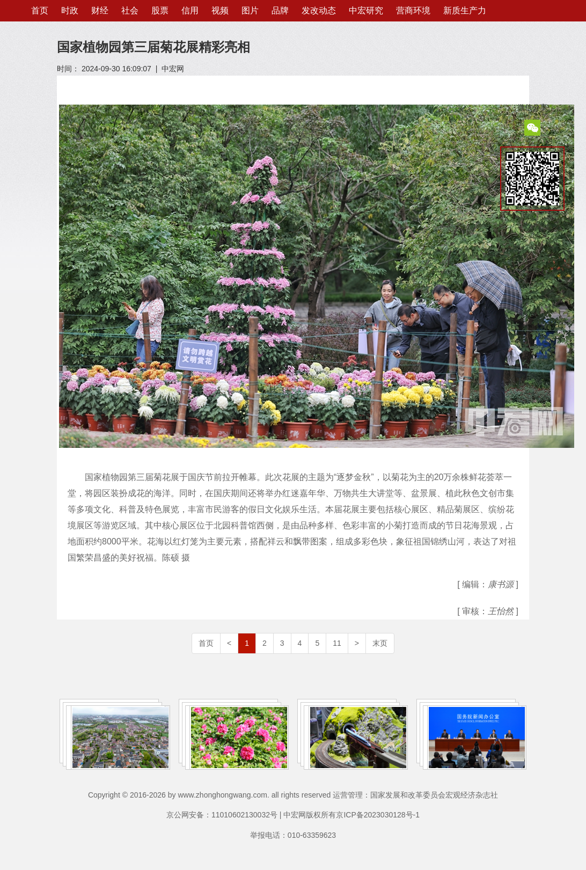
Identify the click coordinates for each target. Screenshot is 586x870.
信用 (190, 10)
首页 (39, 10)
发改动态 (319, 10)
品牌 (280, 10)
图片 (250, 10)
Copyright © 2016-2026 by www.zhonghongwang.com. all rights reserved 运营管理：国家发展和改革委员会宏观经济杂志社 (293, 795)
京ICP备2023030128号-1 (378, 814)
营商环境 (413, 10)
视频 (220, 10)
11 (337, 643)
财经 (99, 10)
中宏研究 (366, 10)
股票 (160, 10)
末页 (379, 643)
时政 (69, 10)
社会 (129, 10)
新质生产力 (464, 10)
